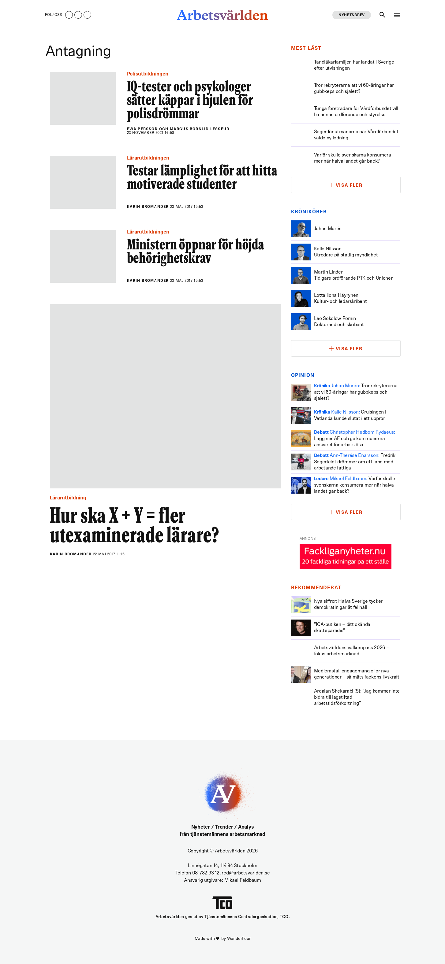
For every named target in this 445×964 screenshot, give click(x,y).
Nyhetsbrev (351, 15)
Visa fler (349, 185)
